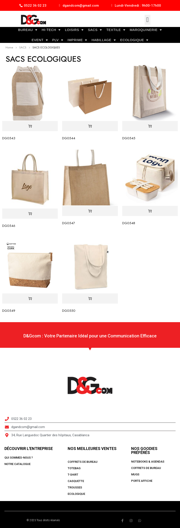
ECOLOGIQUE (134, 40)
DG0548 (128, 223)
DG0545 (128, 138)
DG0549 (8, 310)
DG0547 (68, 223)
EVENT (40, 40)
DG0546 (8, 225)
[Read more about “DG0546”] (30, 214)
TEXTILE (115, 30)
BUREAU (27, 30)
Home (9, 47)
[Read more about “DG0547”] (90, 211)
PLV (57, 40)
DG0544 (68, 138)
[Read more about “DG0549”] (30, 298)
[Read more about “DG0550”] (90, 298)
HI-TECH (51, 30)
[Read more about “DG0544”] (90, 126)
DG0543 (8, 138)
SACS (95, 30)
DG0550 (68, 310)
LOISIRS (74, 30)
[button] (147, 20)
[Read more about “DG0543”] (30, 126)
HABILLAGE (104, 40)
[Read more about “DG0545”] (150, 126)
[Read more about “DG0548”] (150, 211)
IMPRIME (77, 40)
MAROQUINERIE (146, 30)
